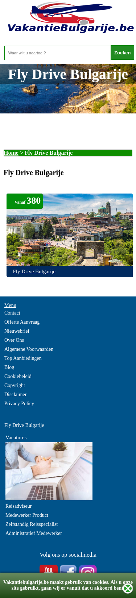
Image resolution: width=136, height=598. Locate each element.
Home (11, 153)
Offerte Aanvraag (22, 322)
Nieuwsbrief (16, 331)
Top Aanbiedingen (23, 358)
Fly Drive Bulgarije (24, 425)
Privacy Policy (19, 403)
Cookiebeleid (18, 376)
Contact (12, 313)
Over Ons (14, 340)
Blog (9, 367)
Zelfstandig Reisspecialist (31, 524)
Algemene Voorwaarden (28, 349)
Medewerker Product (26, 515)
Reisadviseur (18, 506)
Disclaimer (15, 394)
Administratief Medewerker (33, 533)
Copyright (14, 385)
